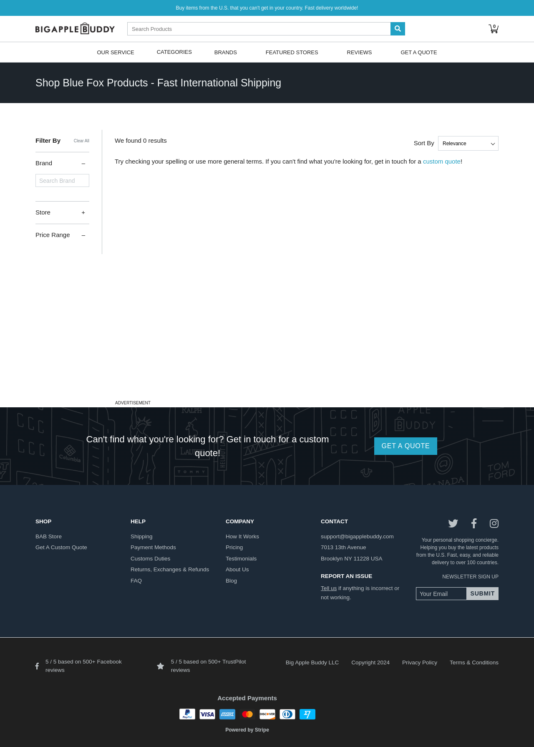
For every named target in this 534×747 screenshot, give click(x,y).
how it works (242, 536)
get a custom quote (61, 547)
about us (237, 569)
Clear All (81, 141)
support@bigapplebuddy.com (357, 536)
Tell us (329, 588)
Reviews (359, 52)
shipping (142, 536)
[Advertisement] (267, 339)
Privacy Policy (419, 662)
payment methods (153, 547)
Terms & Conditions (474, 662)
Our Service (115, 52)
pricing (234, 547)
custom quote (442, 161)
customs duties (150, 558)
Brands (225, 52)
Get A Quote (418, 52)
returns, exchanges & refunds (170, 569)
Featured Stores (292, 52)
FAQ (136, 581)
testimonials (241, 558)
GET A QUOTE (405, 445)
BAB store (48, 536)
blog (231, 581)
